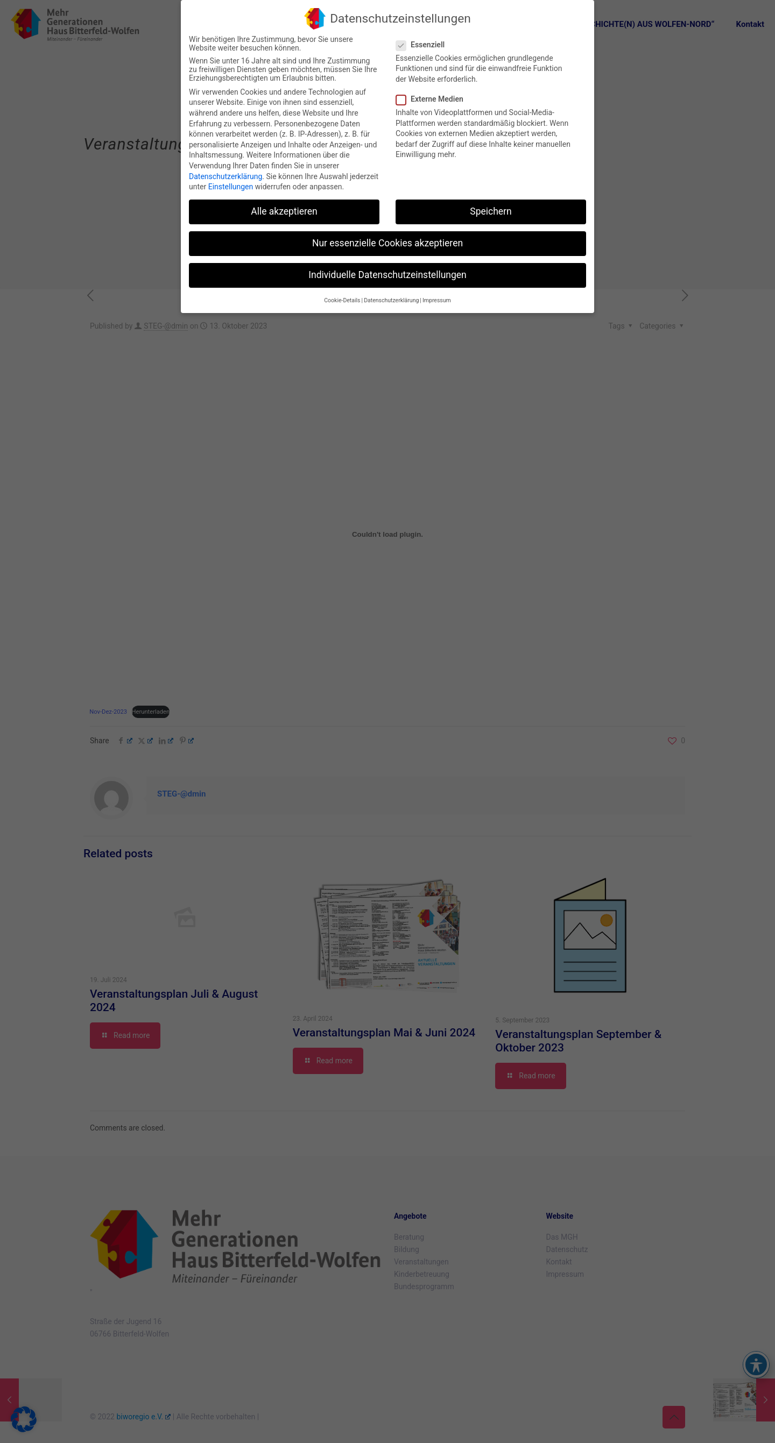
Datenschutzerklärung (225, 175)
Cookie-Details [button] (342, 299)
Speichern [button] (490, 210)
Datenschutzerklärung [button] (391, 299)
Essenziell (425, 43)
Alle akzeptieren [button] (284, 210)
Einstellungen (230, 186)
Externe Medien (434, 98)
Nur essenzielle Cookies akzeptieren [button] (387, 242)
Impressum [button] (436, 299)
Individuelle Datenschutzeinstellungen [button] (387, 274)
